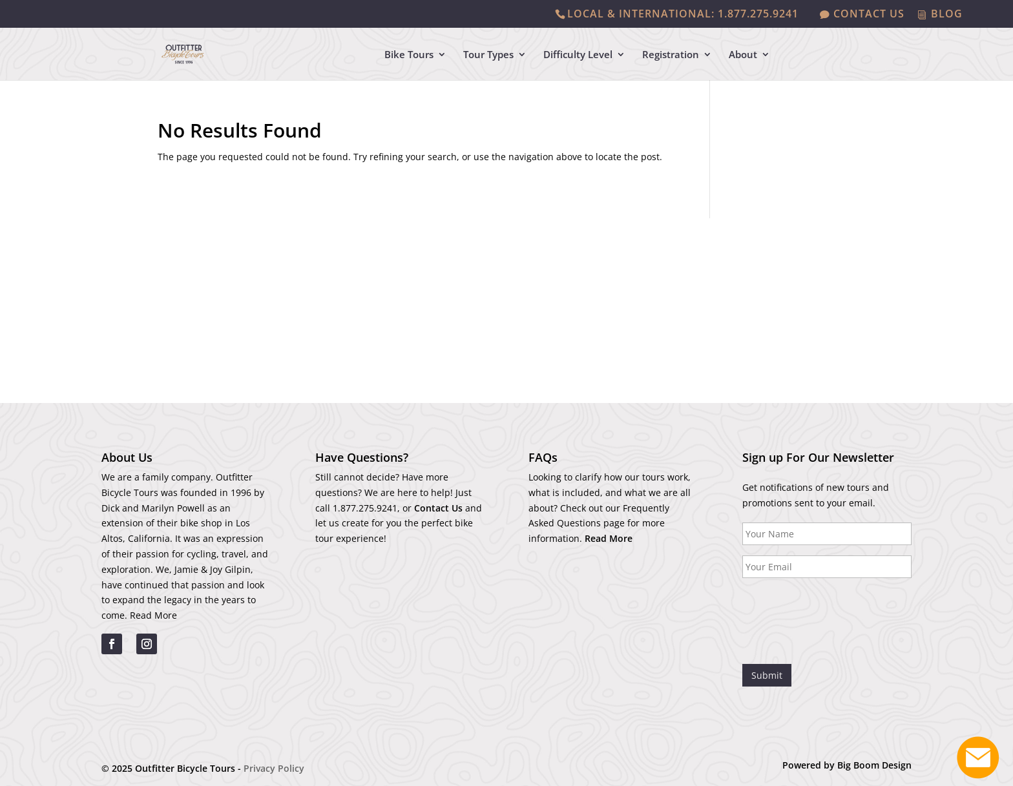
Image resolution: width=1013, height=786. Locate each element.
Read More (153, 615)
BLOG (947, 14)
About (743, 55)
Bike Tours (408, 55)
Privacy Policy (274, 768)
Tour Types (488, 55)
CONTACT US (868, 14)
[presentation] (840, 613)
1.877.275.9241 (365, 508)
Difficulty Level (577, 55)
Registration (670, 55)
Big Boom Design (874, 765)
